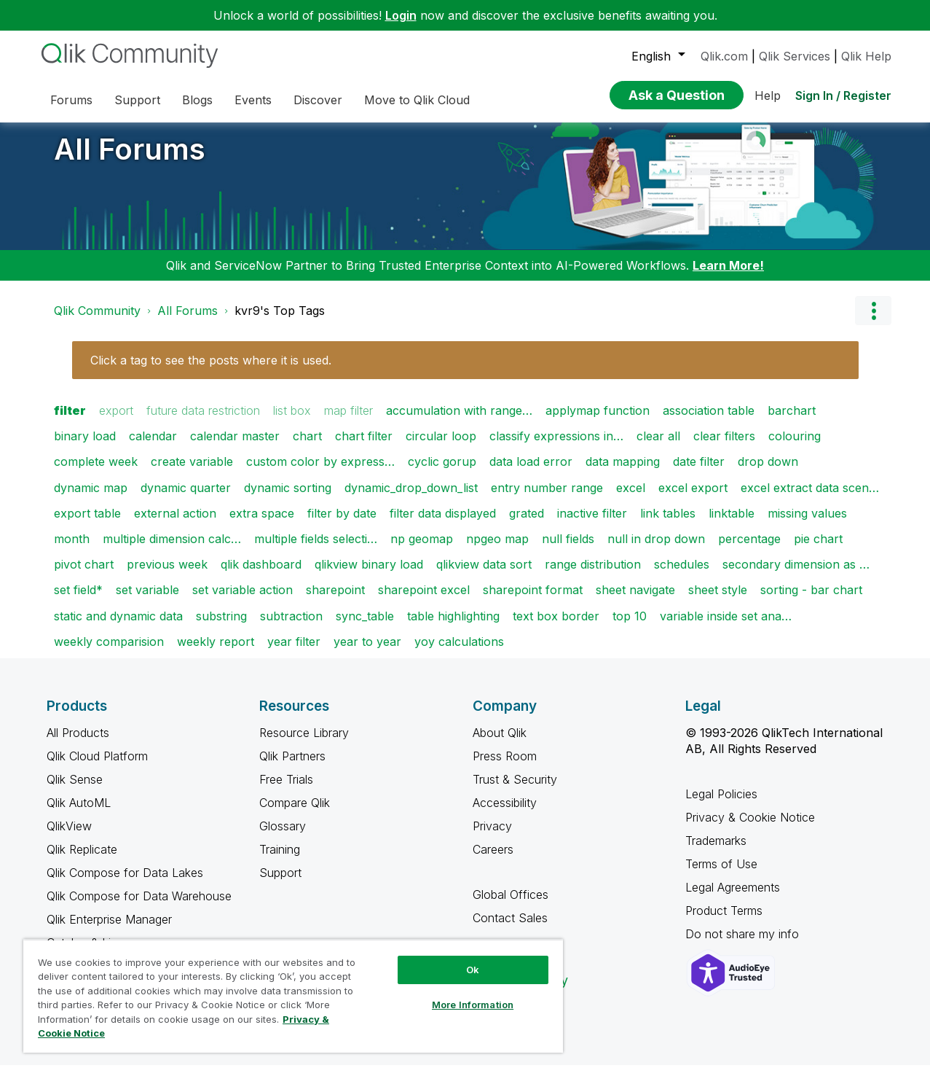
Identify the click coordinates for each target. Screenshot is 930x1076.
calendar (153, 447)
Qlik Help (866, 56)
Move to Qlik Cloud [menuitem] (417, 100)
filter (70, 421)
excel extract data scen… (810, 498)
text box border (556, 627)
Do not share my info (744, 944)
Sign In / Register (843, 95)
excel (630, 498)
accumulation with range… (459, 421)
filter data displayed (443, 524)
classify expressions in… (556, 447)
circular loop (441, 447)
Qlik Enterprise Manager (109, 930)
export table (87, 524)
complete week (96, 472)
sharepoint (335, 600)
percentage (749, 549)
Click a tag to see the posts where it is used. (210, 371)
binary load (85, 447)
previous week (167, 575)
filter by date (342, 524)
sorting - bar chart (811, 600)
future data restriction (203, 421)
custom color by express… (320, 472)
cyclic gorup (442, 472)
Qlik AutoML (79, 813)
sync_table (365, 627)
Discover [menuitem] (317, 100)
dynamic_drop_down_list (411, 498)
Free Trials (286, 790)
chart (307, 447)
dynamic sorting (287, 498)
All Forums (129, 160)
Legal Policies (721, 805)
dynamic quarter (186, 498)
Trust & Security (515, 790)
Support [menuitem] (137, 100)
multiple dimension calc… (172, 549)
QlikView (69, 837)
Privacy (492, 837)
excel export (693, 498)
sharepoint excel (424, 600)
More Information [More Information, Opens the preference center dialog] (472, 1004)
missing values (807, 524)
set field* (78, 600)
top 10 (629, 627)
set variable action (242, 600)
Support (280, 883)
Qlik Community (97, 321)
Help (767, 95)
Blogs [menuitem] (197, 100)
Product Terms (723, 921)
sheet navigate (635, 600)
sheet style (717, 600)
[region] (293, 996)
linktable (731, 524)
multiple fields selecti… (315, 549)
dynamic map (90, 498)
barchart (792, 421)
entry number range (547, 498)
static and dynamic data (118, 627)
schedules (681, 575)
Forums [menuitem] (71, 100)
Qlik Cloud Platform (97, 767)
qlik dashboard (261, 575)
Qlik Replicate (82, 860)
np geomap (421, 549)
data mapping (623, 472)
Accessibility (505, 813)
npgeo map (497, 549)
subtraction (291, 627)
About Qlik (500, 743)
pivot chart (84, 575)
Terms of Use (721, 875)
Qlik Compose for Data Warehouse (139, 907)
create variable (192, 472)
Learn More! (728, 276)
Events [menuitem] (253, 100)
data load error (530, 472)
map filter (348, 421)
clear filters (724, 447)
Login (401, 15)
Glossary (282, 837)
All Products (78, 743)
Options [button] (873, 321)
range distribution (593, 575)
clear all (658, 447)
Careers (493, 860)
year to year (367, 652)
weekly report (215, 652)
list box (292, 421)
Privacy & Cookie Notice (750, 828)
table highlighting (453, 627)
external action (175, 524)
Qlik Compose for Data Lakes (125, 883)
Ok (472, 969)
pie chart (818, 549)
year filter (293, 652)
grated (526, 524)
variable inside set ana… (726, 627)
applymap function (597, 421)
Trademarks (715, 851)
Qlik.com (724, 56)
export (116, 421)
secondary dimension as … (796, 575)
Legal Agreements (732, 898)
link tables (667, 524)
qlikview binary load (369, 575)
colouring (794, 447)
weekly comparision (109, 652)
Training (279, 860)
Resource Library (304, 743)
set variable (147, 600)
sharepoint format (533, 600)
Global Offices (510, 905)
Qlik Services (794, 56)
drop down (768, 472)
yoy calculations (459, 652)
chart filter (364, 447)
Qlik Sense (75, 790)
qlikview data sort (484, 575)
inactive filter (592, 524)
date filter (699, 472)
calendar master (235, 447)
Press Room (505, 767)
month (72, 549)
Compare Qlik (294, 813)
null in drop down (656, 549)
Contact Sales (510, 928)
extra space (261, 524)
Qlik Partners (292, 767)
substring (221, 627)
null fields (568, 549)
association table (708, 421)
